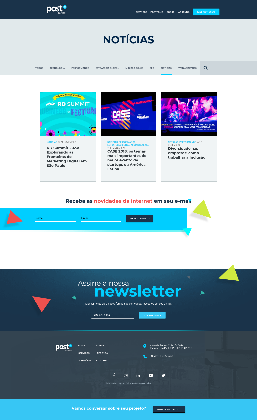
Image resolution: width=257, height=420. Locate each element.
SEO (152, 68)
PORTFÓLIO (84, 360)
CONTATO (101, 360)
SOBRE (100, 345)
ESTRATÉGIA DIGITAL (107, 68)
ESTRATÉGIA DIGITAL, (118, 145)
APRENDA (102, 353)
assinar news (152, 315)
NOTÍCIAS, (52, 142)
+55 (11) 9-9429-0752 (162, 356)
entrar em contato (169, 409)
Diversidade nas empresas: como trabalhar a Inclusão (186, 153)
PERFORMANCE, (127, 142)
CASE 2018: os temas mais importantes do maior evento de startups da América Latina (127, 160)
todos (39, 68)
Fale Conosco (206, 12)
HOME (81, 345)
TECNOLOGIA (57, 68)
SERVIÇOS (83, 353)
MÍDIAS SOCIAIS (134, 68)
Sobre (170, 12)
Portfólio (156, 12)
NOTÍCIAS (166, 68)
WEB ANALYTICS (187, 68)
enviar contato (139, 218)
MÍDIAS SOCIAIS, (140, 145)
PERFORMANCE (80, 68)
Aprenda (183, 12)
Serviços (141, 12)
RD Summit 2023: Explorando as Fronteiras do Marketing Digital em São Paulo (67, 157)
